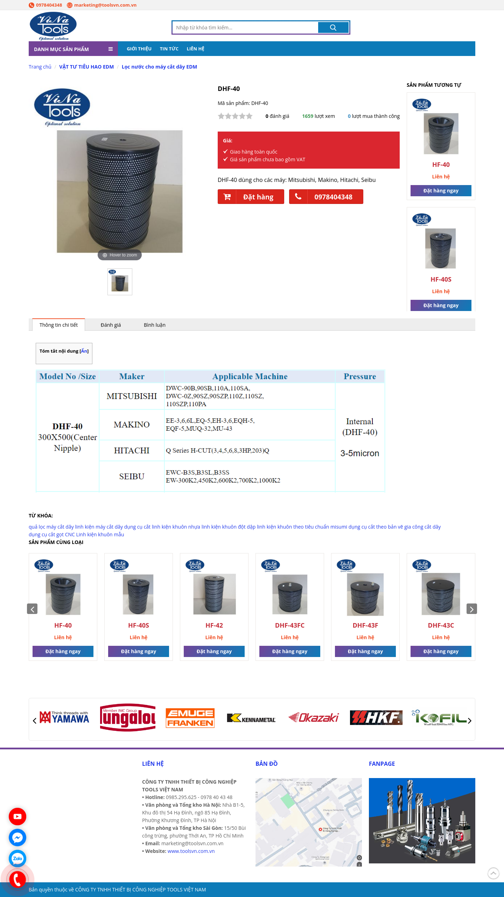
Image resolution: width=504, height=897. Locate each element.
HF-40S (440, 280)
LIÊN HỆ (195, 49)
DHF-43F (365, 626)
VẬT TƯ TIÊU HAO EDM (86, 67)
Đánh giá (111, 325)
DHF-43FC (290, 626)
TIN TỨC (169, 49)
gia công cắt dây (422, 527)
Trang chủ (40, 67)
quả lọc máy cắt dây (51, 527)
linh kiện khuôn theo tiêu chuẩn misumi (302, 527)
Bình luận (155, 325)
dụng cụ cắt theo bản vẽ (376, 527)
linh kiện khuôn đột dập (229, 527)
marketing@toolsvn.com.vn (101, 5)
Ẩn (84, 351)
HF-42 (214, 626)
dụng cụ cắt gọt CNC (52, 534)
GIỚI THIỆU (139, 49)
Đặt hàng (245, 197)
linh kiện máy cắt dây (99, 527)
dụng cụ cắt (137, 527)
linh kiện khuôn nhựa (176, 527)
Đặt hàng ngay (441, 191)
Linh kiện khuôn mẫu (100, 534)
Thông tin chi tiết (59, 325)
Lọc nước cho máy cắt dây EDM (159, 67)
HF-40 (441, 165)
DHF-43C (441, 626)
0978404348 (45, 5)
